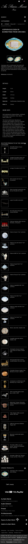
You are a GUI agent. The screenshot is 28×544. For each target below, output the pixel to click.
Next (22, 59)
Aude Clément (6, 504)
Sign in (19, 1)
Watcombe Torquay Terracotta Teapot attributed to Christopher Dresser (17, 404)
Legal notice (4, 532)
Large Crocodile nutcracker (16, 200)
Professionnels (6, 513)
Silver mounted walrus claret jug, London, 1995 (17, 392)
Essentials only (17, 539)
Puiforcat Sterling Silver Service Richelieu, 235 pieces (17, 222)
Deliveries (3, 530)
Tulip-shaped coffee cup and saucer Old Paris (17, 413)
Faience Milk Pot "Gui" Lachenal (18, 253)
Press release (4, 510)
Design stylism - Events (7, 506)
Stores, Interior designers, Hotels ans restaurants (13, 515)
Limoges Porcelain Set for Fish (17, 168)
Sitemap (11, 532)
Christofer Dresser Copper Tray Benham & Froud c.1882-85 (17, 371)
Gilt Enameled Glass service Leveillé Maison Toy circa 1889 (17, 360)
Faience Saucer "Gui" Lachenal (17, 232)
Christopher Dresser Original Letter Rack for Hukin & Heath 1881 (17, 350)
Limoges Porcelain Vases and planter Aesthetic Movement (17, 158)
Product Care (17, 532)
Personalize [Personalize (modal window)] (9, 542)
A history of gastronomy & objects (9, 501)
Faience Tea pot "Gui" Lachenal (17, 274)
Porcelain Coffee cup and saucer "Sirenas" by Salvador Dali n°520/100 (17, 446)
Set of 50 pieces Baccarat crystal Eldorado (16, 211)
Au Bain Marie (6, 499)
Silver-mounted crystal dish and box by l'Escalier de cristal (17, 190)
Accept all (19, 537)
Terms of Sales (19, 530)
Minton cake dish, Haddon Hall (17, 327)
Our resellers (10, 530)
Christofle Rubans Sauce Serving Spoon (16, 147)
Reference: (4, 74)
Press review (11, 510)
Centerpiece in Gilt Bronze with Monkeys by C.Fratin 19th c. (17, 381)
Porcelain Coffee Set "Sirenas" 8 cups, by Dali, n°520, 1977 (17, 456)
